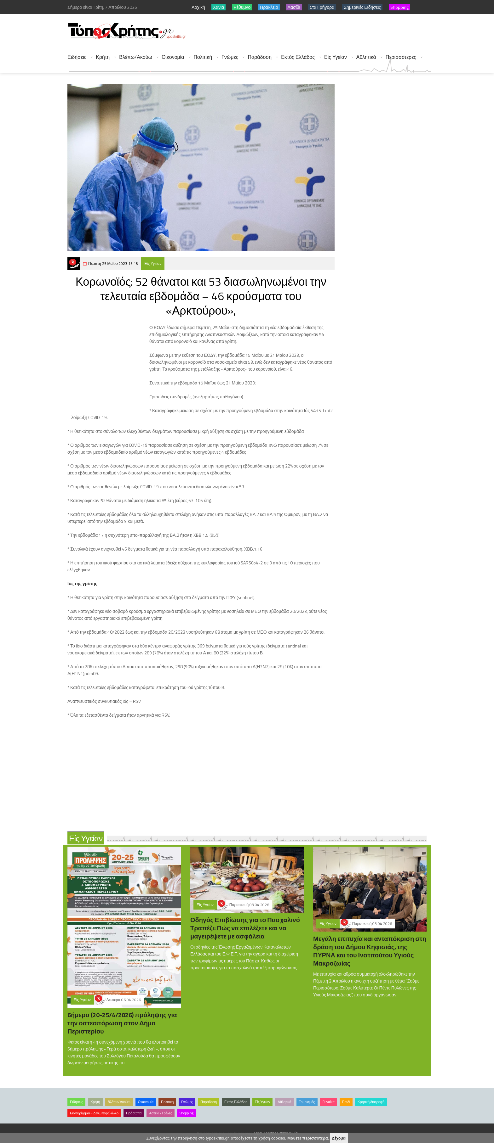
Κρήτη (103, 57)
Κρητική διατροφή (371, 1101)
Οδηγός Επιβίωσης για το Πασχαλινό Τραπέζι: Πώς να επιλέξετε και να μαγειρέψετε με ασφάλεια (245, 928)
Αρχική (198, 7)
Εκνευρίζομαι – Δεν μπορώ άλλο (94, 1113)
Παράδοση (260, 57)
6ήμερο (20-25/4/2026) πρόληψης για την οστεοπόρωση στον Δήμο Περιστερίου (122, 1023)
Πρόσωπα (133, 1113)
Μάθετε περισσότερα (307, 1138)
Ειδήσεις (76, 57)
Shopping (186, 1113)
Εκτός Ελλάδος (298, 57)
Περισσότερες (401, 57)
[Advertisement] (316, 31)
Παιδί (346, 1101)
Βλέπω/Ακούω (135, 57)
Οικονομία (173, 57)
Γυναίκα (329, 1101)
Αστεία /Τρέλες (160, 1113)
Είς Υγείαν (335, 57)
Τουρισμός (307, 1101)
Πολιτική (203, 57)
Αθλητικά (366, 57)
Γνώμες (229, 57)
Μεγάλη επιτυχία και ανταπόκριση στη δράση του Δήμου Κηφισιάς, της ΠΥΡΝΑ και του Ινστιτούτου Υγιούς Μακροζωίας (369, 951)
